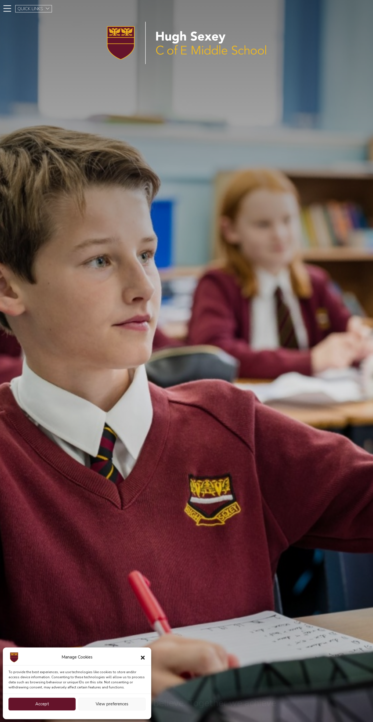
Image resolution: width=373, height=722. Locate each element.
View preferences (112, 704)
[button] (143, 657)
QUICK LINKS (33, 9)
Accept (42, 704)
